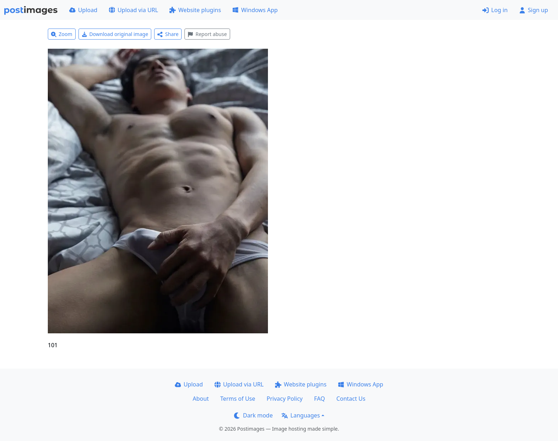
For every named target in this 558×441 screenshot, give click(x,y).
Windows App (255, 10)
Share (167, 34)
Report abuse (207, 34)
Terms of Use (237, 398)
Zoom (61, 34)
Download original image (115, 34)
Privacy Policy (285, 398)
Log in (495, 10)
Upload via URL (133, 10)
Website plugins (195, 10)
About (201, 398)
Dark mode (253, 415)
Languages (300, 415)
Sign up (533, 10)
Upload (83, 10)
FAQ (319, 398)
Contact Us (350, 398)
